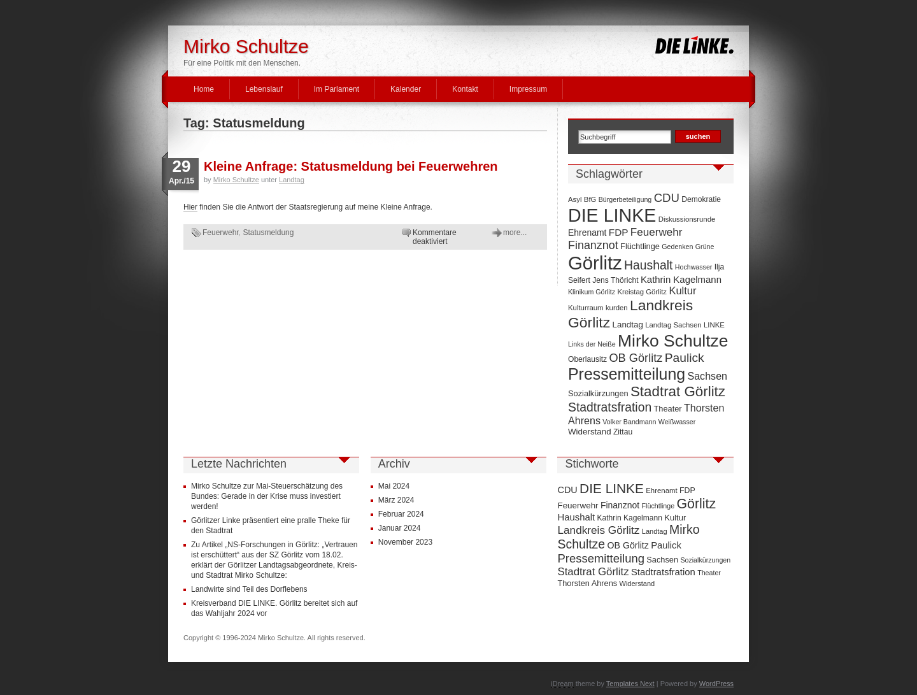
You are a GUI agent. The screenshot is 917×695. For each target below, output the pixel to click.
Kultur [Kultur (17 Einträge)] (682, 290)
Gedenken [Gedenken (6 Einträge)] (677, 246)
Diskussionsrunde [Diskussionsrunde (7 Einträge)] (687, 219)
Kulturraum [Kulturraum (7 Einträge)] (586, 308)
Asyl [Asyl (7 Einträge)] (574, 199)
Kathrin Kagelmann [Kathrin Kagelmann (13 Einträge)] (681, 279)
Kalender (405, 89)
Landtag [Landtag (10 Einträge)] (628, 324)
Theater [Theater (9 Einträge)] (668, 408)
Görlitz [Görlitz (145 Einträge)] (595, 262)
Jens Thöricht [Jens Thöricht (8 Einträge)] (615, 280)
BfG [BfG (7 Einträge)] (590, 199)
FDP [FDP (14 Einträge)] (619, 232)
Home (204, 89)
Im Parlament (336, 89)
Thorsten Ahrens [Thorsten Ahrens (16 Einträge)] (587, 583)
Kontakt (465, 89)
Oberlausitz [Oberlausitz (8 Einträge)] (587, 359)
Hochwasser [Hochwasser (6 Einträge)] (694, 267)
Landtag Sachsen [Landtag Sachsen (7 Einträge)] (673, 325)
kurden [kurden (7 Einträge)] (617, 308)
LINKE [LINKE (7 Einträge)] (714, 325)
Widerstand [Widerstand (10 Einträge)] (589, 431)
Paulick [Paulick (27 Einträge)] (684, 357)
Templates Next (630, 683)
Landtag (291, 179)
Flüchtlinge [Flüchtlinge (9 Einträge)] (640, 246)
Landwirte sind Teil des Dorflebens (249, 589)
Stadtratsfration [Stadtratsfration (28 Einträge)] (609, 407)
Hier (190, 207)
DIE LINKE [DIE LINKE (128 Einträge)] (612, 215)
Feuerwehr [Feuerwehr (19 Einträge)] (656, 232)
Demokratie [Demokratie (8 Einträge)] (701, 199)
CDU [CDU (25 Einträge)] (666, 197)
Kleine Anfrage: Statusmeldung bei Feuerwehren (351, 166)
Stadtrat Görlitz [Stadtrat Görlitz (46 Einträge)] (677, 391)
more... (515, 232)
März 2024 (396, 500)
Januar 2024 (399, 528)
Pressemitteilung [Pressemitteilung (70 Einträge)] (626, 374)
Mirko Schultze (246, 46)
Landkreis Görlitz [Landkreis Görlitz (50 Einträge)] (598, 530)
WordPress (716, 683)
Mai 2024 (393, 486)
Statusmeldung (268, 232)
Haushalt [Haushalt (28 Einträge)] (648, 265)
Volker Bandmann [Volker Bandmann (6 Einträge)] (629, 422)
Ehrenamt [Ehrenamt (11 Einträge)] (587, 232)
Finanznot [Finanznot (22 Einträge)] (593, 245)
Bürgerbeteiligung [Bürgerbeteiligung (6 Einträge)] (625, 199)
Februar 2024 (401, 514)
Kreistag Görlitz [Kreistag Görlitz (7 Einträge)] (642, 292)
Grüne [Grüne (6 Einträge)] (704, 246)
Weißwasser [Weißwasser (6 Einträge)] (676, 422)
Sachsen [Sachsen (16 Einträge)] (707, 376)
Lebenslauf (264, 89)
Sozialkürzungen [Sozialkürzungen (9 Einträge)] (598, 393)
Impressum (528, 89)
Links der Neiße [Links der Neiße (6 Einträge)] (592, 344)
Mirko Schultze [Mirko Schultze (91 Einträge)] (673, 340)
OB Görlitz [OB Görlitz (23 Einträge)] (635, 358)
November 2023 (405, 542)
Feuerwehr (221, 232)
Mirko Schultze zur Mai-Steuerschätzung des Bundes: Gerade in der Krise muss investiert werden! (267, 496)
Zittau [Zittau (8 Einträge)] (622, 431)
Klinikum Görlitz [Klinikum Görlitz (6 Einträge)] (591, 292)
